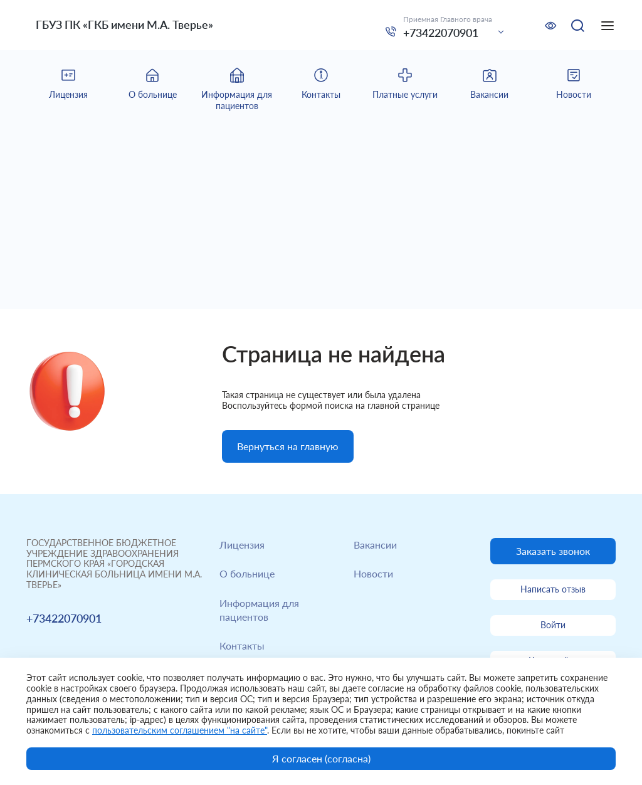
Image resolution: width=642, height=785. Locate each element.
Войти (553, 624)
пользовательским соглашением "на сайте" (179, 730)
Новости (373, 573)
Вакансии (375, 545)
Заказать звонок (553, 551)
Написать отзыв (553, 589)
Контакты (242, 645)
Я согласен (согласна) (321, 758)
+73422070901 (440, 33)
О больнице (247, 573)
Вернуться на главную (288, 446)
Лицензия (242, 545)
